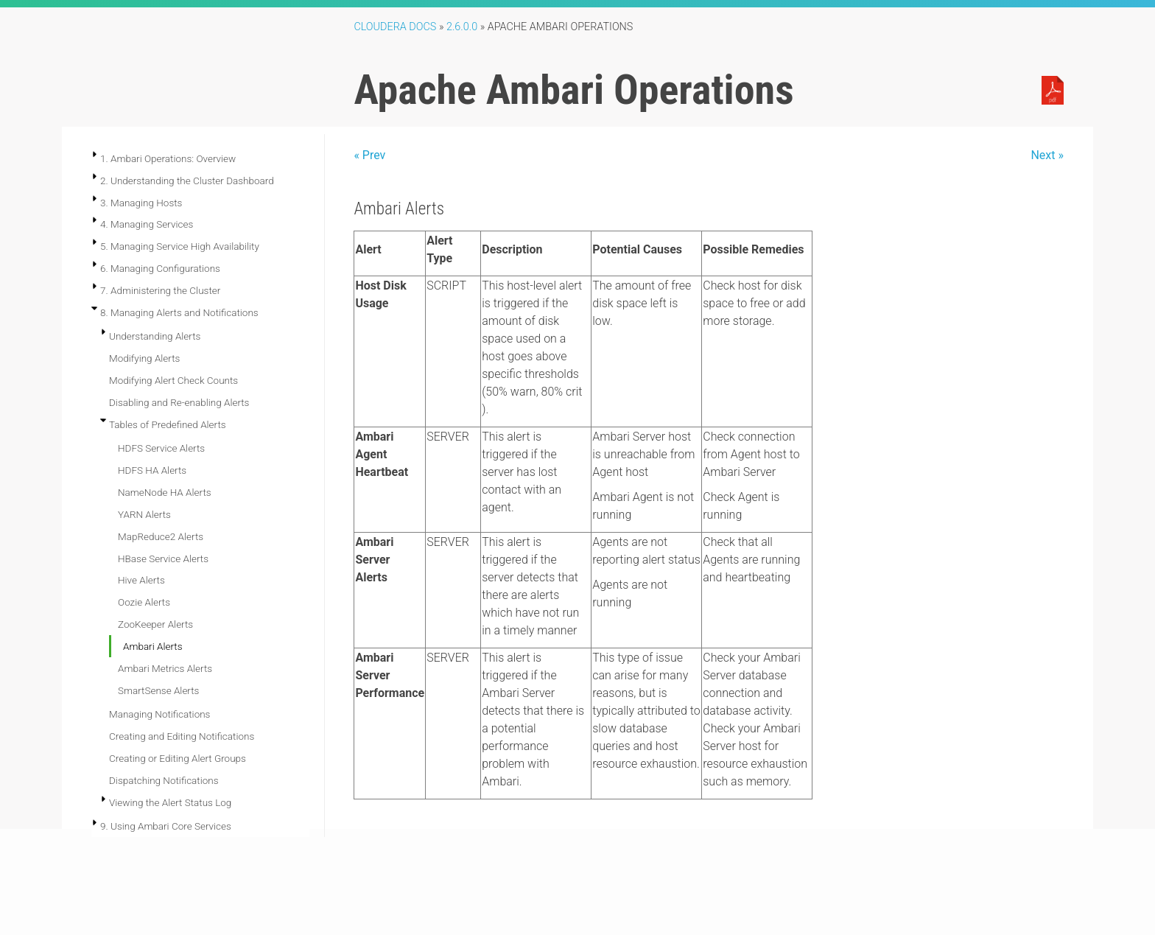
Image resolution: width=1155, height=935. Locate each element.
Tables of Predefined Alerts (167, 424)
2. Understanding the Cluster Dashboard (187, 180)
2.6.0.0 (461, 27)
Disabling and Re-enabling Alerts (179, 402)
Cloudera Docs (395, 27)
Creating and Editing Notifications (181, 736)
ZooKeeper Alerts (155, 624)
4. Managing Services (146, 224)
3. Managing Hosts (141, 203)
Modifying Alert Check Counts (173, 380)
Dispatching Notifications (164, 780)
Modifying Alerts (144, 358)
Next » (1047, 155)
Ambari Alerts (152, 646)
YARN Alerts (144, 514)
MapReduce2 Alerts (160, 536)
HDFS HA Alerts (152, 470)
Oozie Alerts (144, 602)
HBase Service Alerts (163, 558)
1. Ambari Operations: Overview (168, 158)
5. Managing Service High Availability (179, 246)
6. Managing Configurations (160, 268)
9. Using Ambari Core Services (165, 826)
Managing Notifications (159, 714)
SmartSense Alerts (158, 690)
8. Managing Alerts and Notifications (179, 312)
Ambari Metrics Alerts (165, 668)
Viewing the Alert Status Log (170, 802)
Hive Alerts (141, 580)
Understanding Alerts (154, 336)
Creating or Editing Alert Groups (177, 758)
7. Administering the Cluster (160, 290)
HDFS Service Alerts (161, 448)
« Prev (369, 155)
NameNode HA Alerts (164, 492)
